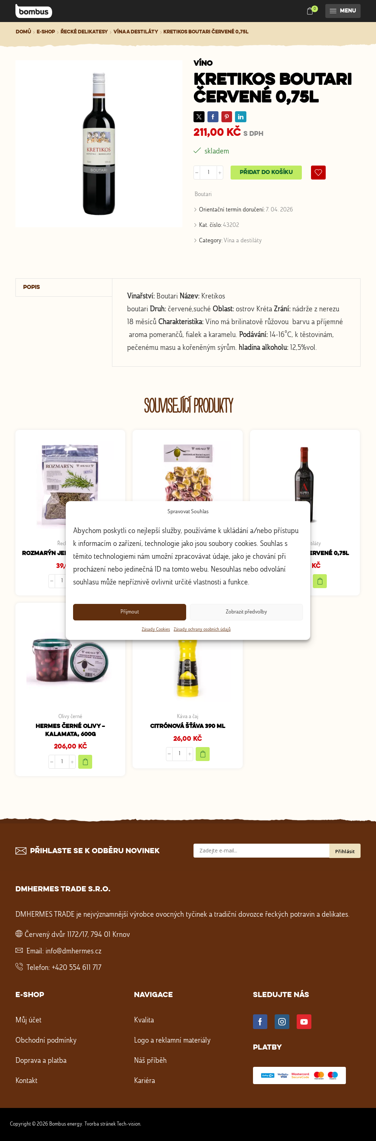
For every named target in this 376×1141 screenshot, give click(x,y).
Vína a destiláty (135, 32)
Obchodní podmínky (46, 1040)
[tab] (64, 287)
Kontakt (26, 1081)
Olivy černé (70, 716)
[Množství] (208, 173)
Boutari (203, 195)
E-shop (46, 32)
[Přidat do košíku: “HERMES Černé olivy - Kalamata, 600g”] (85, 762)
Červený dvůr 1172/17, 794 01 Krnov (77, 935)
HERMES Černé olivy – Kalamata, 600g (70, 730)
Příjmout (129, 612)
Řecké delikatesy (84, 32)
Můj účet (28, 1020)
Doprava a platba (40, 1061)
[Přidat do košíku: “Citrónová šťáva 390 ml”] (203, 754)
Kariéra (144, 1081)
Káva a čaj (187, 716)
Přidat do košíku (266, 172)
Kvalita (144, 1020)
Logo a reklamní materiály (172, 1040)
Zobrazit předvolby (246, 612)
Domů (23, 32)
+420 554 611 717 (76, 968)
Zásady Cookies (156, 629)
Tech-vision (128, 1124)
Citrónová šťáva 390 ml (187, 726)
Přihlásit (345, 851)
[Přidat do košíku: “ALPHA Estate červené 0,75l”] (320, 581)
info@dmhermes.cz (73, 951)
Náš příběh (150, 1061)
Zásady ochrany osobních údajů (202, 629)
